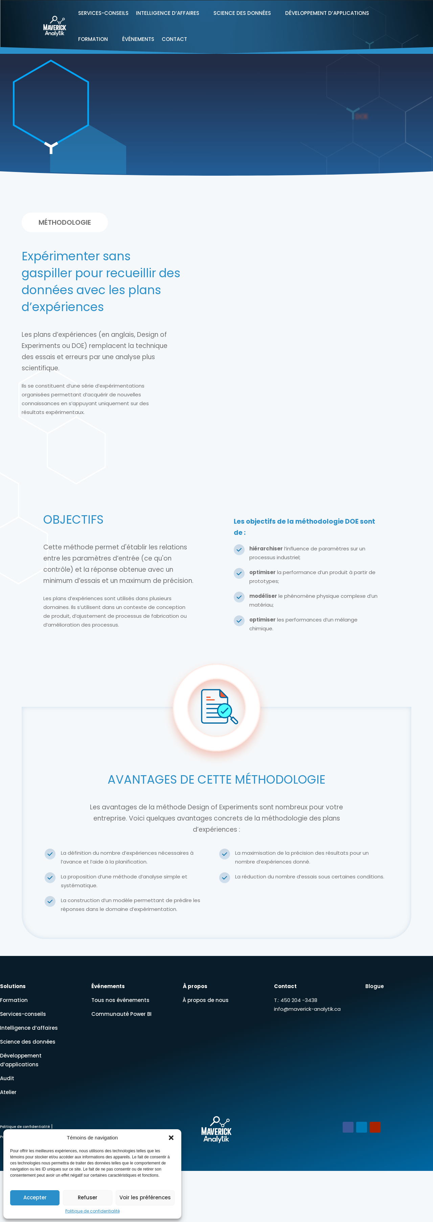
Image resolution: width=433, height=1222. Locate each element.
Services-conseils (103, 13)
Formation (93, 39)
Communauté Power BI (121, 1014)
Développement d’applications (327, 13)
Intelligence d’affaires (167, 13)
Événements (138, 39)
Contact (174, 39)
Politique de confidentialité (92, 1211)
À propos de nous (206, 1000)
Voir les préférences (145, 1197)
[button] (171, 1137)
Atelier (8, 1092)
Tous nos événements (120, 1000)
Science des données (242, 13)
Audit (7, 1078)
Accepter (35, 1197)
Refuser (87, 1197)
